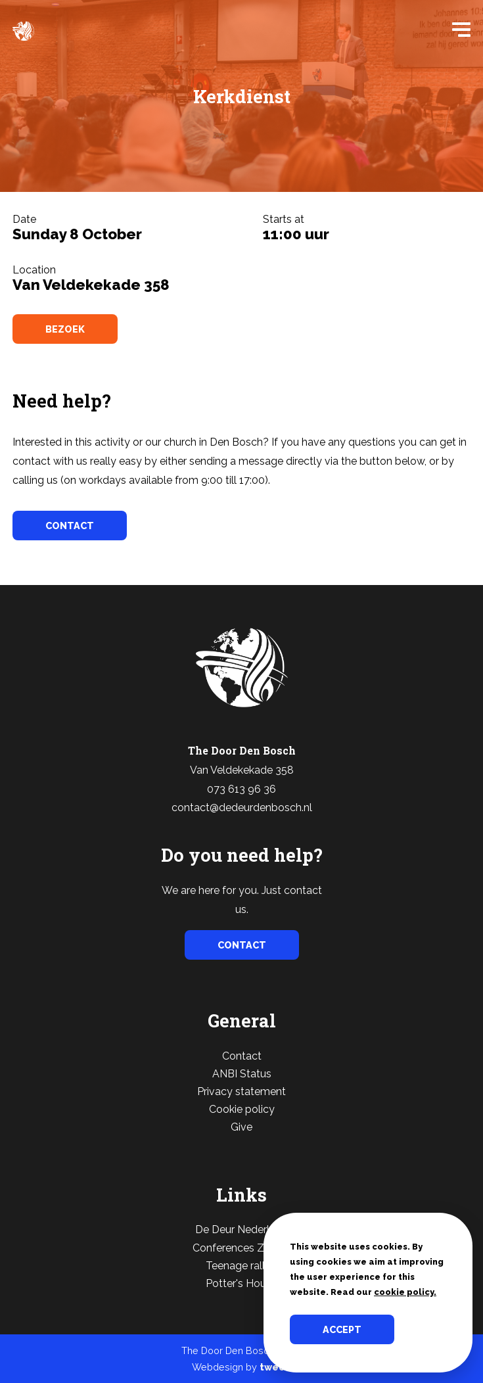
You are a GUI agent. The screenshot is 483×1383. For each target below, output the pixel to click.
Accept (342, 1329)
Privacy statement (241, 1091)
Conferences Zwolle (241, 1248)
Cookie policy (242, 1109)
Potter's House (241, 1283)
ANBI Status (241, 1073)
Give (241, 1127)
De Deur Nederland (241, 1229)
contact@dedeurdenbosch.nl (242, 807)
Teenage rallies (242, 1265)
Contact (242, 1056)
